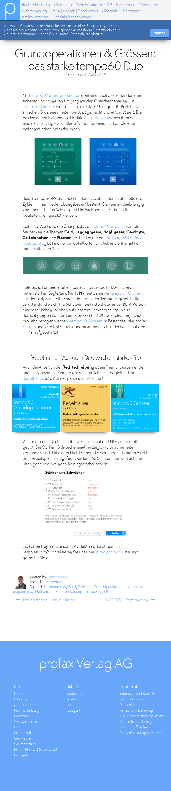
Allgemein (55, 582)
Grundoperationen (108, 587)
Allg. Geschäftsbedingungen (141, 716)
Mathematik (126, 5)
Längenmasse (22, 592)
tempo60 (92, 592)
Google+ (74, 710)
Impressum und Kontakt (136, 694)
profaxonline (102, 118)
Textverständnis (89, 5)
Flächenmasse (55, 587)
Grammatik (63, 5)
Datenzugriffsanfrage (135, 727)
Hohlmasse (134, 587)
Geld (72, 587)
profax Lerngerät (35, 17)
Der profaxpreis (131, 705)
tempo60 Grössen (39, 106)
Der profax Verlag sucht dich (140, 733)
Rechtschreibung (36, 5)
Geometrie (149, 5)
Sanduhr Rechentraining (73, 17)
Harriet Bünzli (58, 577)
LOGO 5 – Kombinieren (127, 600)
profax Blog (76, 694)
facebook (74, 699)
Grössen (84, 587)
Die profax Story (131, 699)
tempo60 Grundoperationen (54, 95)
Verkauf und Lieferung (136, 710)
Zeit (105, 592)
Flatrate (29, 326)
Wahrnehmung (34, 11)
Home (18, 694)
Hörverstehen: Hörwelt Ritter (48, 600)
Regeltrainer (33, 378)
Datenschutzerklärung (135, 722)
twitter (72, 705)
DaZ (109, 5)
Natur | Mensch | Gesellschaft (74, 11)
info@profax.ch (109, 552)
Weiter (159, 33)
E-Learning (131, 11)
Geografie (110, 11)
